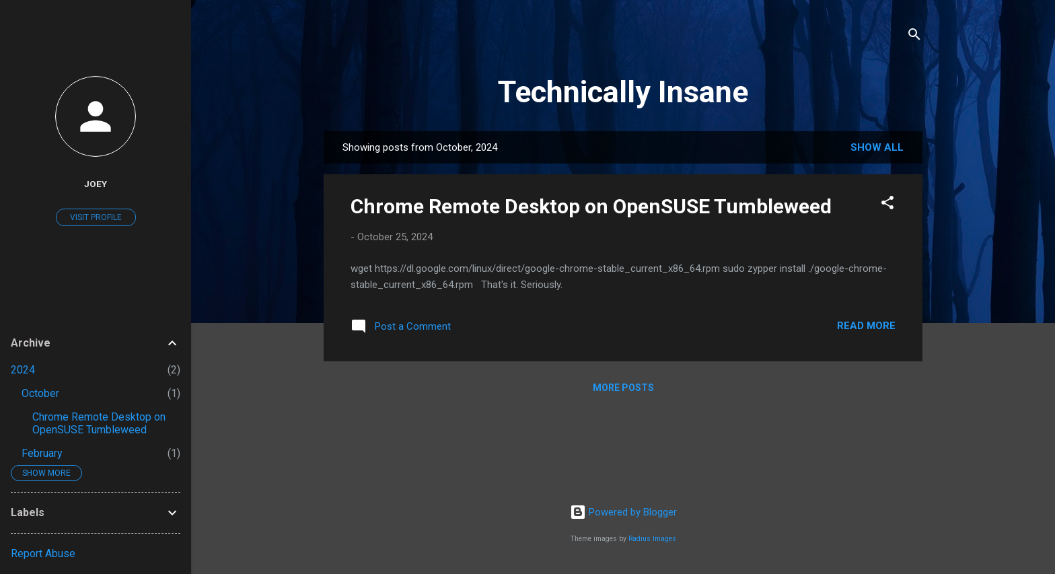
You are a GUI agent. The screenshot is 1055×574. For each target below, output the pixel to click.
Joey (95, 183)
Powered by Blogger (623, 512)
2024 (23, 369)
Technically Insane (623, 92)
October (40, 393)
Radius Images (652, 538)
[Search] (914, 36)
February (42, 453)
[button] (887, 204)
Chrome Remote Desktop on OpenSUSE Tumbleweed (591, 206)
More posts (623, 387)
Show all (877, 147)
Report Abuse (43, 553)
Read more (866, 326)
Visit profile (96, 217)
